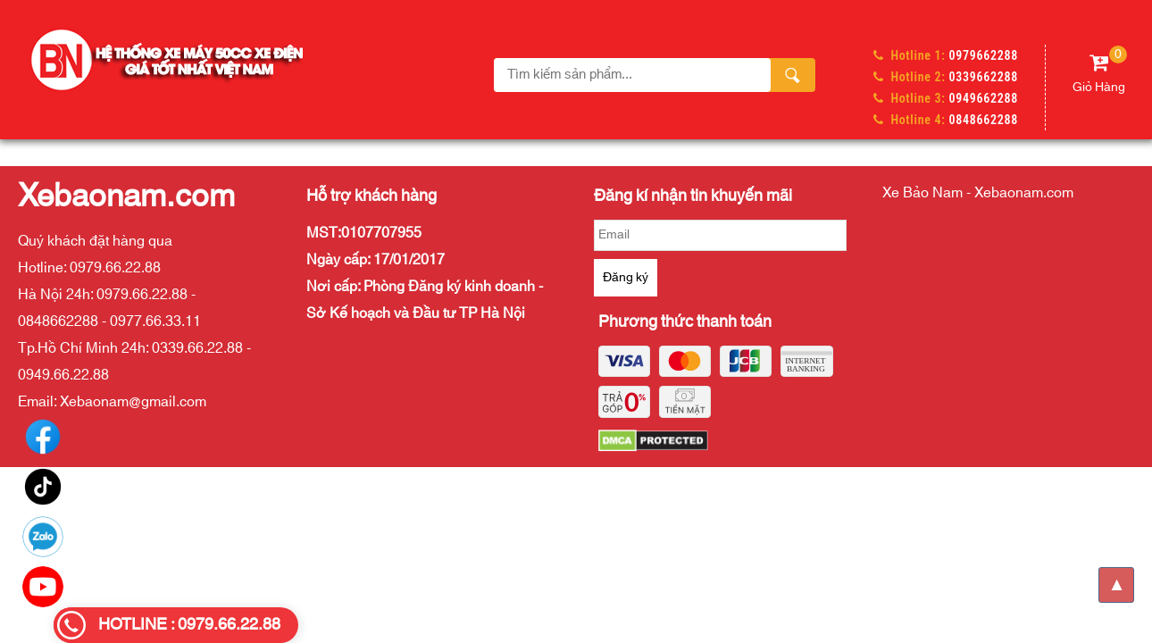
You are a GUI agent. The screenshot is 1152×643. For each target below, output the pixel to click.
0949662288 (983, 98)
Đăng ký (625, 277)
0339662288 (983, 77)
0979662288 (983, 55)
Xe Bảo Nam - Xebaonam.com (977, 193)
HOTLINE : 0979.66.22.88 (189, 625)
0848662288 (983, 120)
